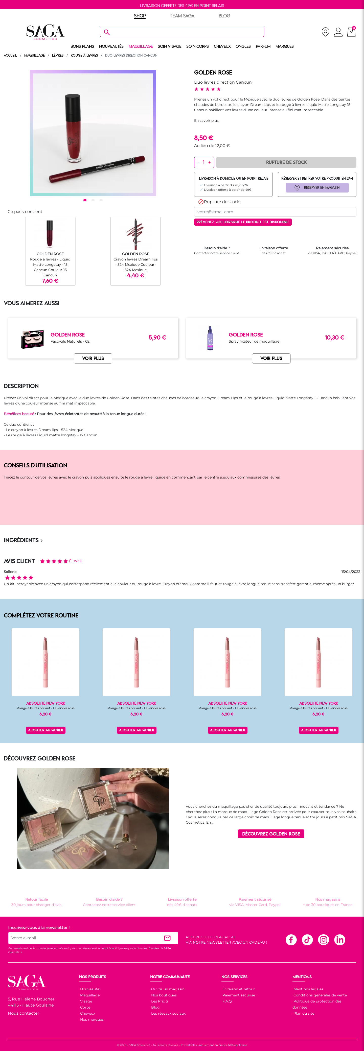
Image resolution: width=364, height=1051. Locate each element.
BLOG (224, 16)
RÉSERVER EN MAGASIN (321, 187)
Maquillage (89, 995)
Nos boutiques (163, 995)
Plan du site (303, 1013)
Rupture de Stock (286, 163)
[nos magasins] (325, 32)
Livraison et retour (238, 989)
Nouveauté (89, 989)
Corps (84, 1007)
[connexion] (338, 32)
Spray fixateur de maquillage (254, 341)
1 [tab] (85, 200)
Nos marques (91, 1019)
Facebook (291, 940)
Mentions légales (307, 989)
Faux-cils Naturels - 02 (70, 341)
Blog (155, 1007)
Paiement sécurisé (238, 995)
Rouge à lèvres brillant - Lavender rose (46, 708)
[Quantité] (203, 162)
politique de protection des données (135, 948)
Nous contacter (23, 1013)
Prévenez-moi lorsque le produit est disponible (242, 222)
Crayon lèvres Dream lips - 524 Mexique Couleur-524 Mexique (135, 264)
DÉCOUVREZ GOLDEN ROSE (271, 834)
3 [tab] (102, 200)
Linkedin (339, 940)
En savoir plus (206, 120)
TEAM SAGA (182, 16)
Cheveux (87, 1013)
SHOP (140, 16)
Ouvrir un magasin (167, 989)
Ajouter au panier (45, 730)
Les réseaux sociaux (168, 1013)
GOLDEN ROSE (213, 73)
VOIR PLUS (93, 359)
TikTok (307, 940)
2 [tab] (94, 200)
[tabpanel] (93, 133)
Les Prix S (159, 1001)
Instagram (323, 940)
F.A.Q (226, 1001)
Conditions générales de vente (319, 995)
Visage (85, 1001)
